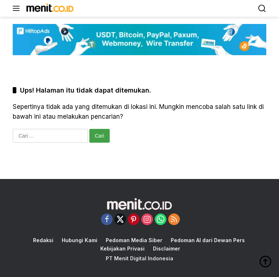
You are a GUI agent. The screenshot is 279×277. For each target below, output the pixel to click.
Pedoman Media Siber (134, 240)
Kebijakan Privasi (122, 248)
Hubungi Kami (79, 240)
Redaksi (43, 240)
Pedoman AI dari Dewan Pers (208, 240)
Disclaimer (166, 248)
